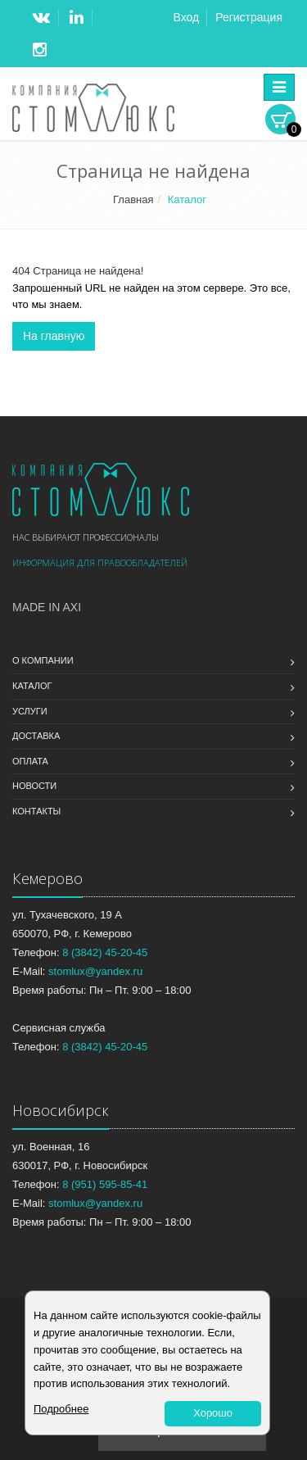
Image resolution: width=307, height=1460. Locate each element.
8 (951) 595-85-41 (104, 1184)
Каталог (32, 686)
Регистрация (248, 17)
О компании (43, 660)
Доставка (36, 736)
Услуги (29, 711)
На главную (53, 335)
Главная (133, 199)
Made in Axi (46, 607)
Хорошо (213, 1413)
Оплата (30, 761)
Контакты (36, 811)
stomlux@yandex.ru (95, 971)
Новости (34, 786)
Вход (186, 17)
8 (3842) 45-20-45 (104, 952)
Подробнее (61, 1409)
